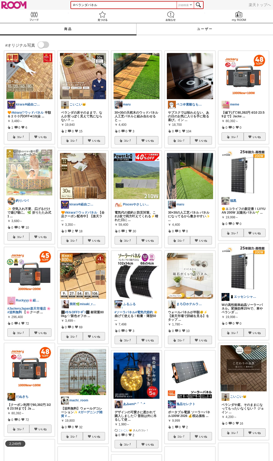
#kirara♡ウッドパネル (27, 112)
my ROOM (239, 16)
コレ (21, 137)
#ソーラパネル (125, 312)
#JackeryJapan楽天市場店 (26, 308)
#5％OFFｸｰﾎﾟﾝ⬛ (77, 312)
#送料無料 (14, 312)
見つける (102, 16)
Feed (34, 16)
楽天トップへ (260, 5)
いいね (42, 137)
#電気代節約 (144, 312)
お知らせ (170, 16)
